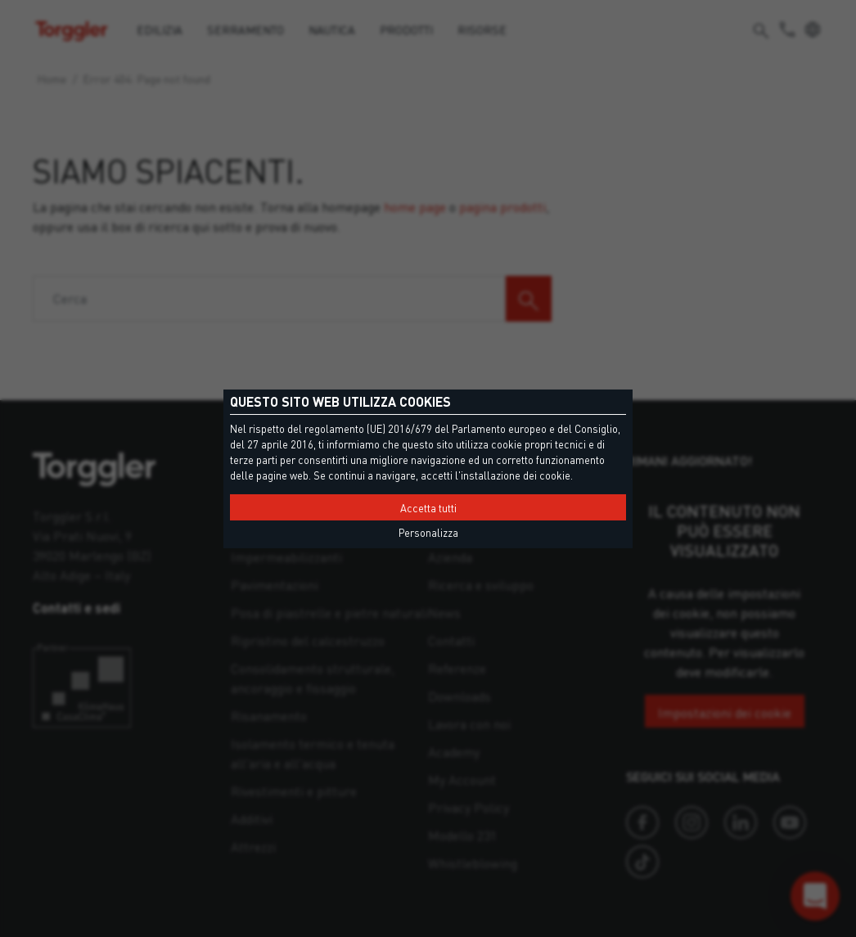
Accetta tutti (428, 508)
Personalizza (428, 532)
